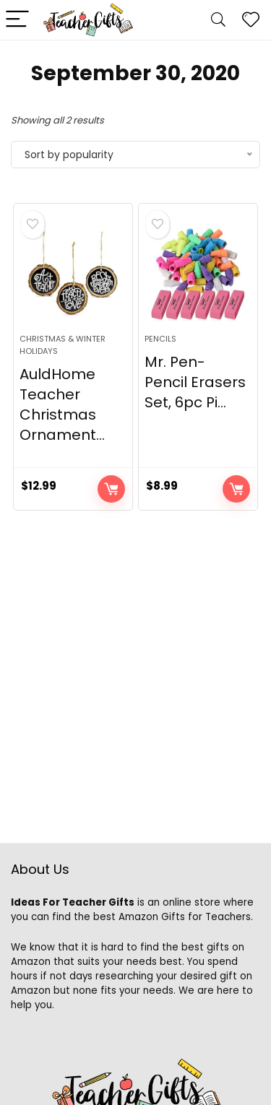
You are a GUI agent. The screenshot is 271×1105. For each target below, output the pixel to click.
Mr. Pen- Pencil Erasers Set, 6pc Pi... (195, 382)
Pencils (160, 338)
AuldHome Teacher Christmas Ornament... (62, 404)
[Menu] (17, 20)
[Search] (218, 20)
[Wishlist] (250, 20)
